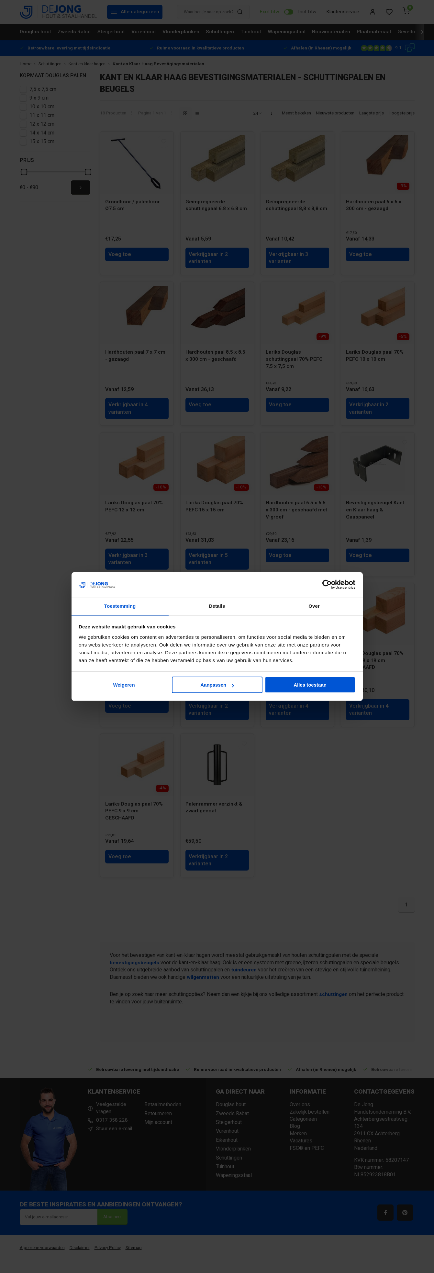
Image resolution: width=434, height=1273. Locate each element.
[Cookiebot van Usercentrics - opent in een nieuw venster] (327, 584)
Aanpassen (217, 685)
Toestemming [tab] (120, 605)
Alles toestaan (310, 685)
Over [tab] (314, 605)
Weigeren (124, 685)
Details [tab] (217, 605)
